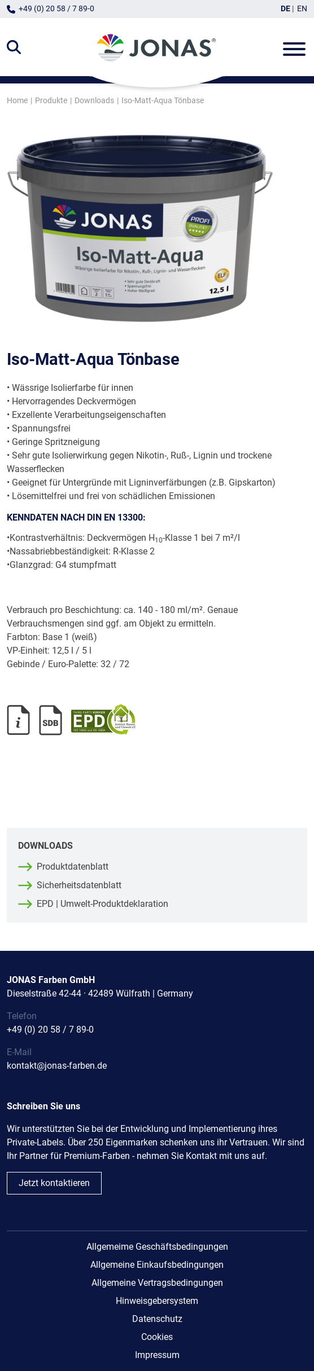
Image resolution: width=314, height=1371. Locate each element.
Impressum (157, 1355)
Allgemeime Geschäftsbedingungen (157, 1246)
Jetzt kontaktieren (54, 1183)
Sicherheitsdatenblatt (79, 885)
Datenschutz (157, 1318)
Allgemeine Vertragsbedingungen (157, 1282)
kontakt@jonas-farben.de (57, 1065)
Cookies (157, 1337)
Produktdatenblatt (72, 866)
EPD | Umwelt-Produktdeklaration (102, 903)
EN (302, 9)
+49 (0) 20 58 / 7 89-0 (56, 9)
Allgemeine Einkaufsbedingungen (157, 1264)
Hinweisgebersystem (157, 1300)
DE (285, 9)
